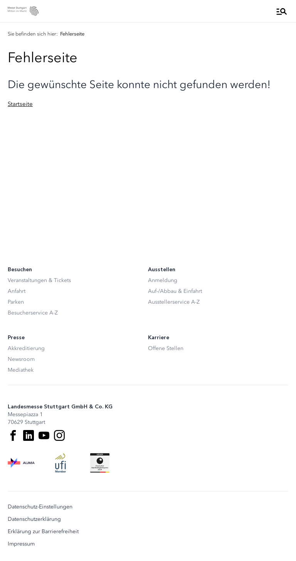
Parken (16, 302)
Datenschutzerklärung (34, 519)
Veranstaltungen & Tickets (39, 280)
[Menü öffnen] (281, 11)
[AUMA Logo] (21, 463)
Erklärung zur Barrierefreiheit (43, 532)
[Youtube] (44, 435)
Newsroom (21, 359)
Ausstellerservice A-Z (174, 302)
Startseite (20, 103)
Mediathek (21, 370)
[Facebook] (13, 435)
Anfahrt (16, 291)
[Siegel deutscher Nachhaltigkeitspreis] (99, 463)
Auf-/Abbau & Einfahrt (175, 291)
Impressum (21, 544)
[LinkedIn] (28, 435)
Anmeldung (162, 280)
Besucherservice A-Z (33, 312)
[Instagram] (59, 435)
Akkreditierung (26, 348)
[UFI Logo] (60, 463)
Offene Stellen (165, 348)
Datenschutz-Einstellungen (40, 507)
